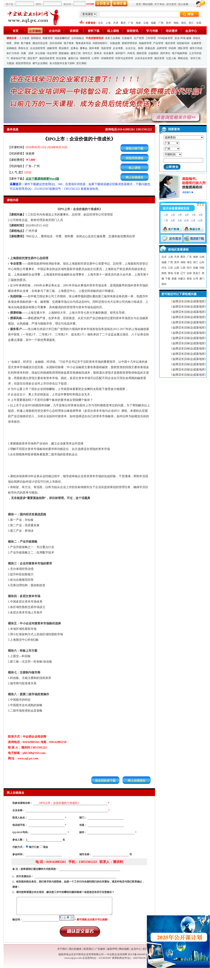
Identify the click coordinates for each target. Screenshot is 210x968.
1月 (166, 214)
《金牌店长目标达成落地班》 (189, 301)
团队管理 (183, 48)
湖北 (183, 22)
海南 (138, 22)
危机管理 (106, 48)
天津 (115, 22)
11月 (193, 220)
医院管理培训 (23, 63)
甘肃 (176, 273)
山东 (201, 262)
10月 (186, 220)
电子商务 (69, 43)
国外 (164, 284)
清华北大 (87, 53)
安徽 (195, 267)
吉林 (189, 273)
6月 (201, 214)
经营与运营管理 (124, 58)
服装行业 (73, 58)
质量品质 (150, 48)
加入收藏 (183, 4)
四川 (189, 267)
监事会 (74, 48)
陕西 (164, 273)
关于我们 (62, 948)
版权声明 (112, 948)
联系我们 (88, 948)
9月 (180, 220)
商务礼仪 (23, 48)
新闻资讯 (132, 30)
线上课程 (113, 30)
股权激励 (64, 53)
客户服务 (26, 43)
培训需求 (171, 30)
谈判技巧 (120, 53)
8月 (173, 220)
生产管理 (139, 38)
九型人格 (171, 58)
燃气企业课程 (40, 63)
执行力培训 (13, 53)
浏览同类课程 (134, 158)
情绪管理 (85, 58)
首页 (138, 4)
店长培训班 (56, 43)
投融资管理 (145, 43)
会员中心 (191, 30)
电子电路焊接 (179, 53)
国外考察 (94, 48)
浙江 (191, 22)
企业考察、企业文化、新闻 (128, 48)
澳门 (201, 278)
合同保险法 (77, 38)
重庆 (123, 22)
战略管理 (52, 48)
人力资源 (24, 38)
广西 (160, 22)
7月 (166, 220)
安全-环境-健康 (183, 38)
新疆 (174, 278)
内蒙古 (181, 278)
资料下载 (93, 30)
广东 (130, 22)
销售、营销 (13, 43)
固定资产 (32, 58)
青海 (170, 273)
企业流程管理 (37, 48)
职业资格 (61, 58)
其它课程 (81, 63)
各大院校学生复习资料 (62, 63)
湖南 (176, 22)
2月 (173, 214)
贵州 (168, 22)
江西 (182, 267)
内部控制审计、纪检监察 (106, 43)
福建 (153, 22)
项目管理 (170, 43)
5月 (194, 214)
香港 (189, 278)
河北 (164, 267)
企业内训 (54, 30)
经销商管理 (107, 58)
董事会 (83, 48)
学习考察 (152, 30)
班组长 (197, 38)
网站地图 (148, 4)
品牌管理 (162, 48)
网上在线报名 (134, 177)
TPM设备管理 (165, 38)
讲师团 (74, 30)
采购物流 (12, 48)
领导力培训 (196, 48)
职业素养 (109, 53)
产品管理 (158, 43)
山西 (176, 267)
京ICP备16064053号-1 (139, 954)
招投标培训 (183, 43)
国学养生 (165, 53)
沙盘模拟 (153, 53)
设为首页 (171, 4)
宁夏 (167, 278)
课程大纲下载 (134, 148)
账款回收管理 (47, 58)
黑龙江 (197, 273)
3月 (180, 214)
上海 (108, 22)
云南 (145, 22)
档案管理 (48, 38)
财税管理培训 (129, 43)
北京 (100, 22)
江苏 (170, 267)
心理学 (95, 58)
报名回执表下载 (105, 780)
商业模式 (64, 48)
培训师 (172, 48)
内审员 (131, 53)
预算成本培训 (83, 43)
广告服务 (100, 948)
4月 (187, 214)
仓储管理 (196, 43)
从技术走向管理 (144, 58)
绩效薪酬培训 (62, 38)
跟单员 (98, 53)
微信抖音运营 (40, 43)
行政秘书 (127, 38)
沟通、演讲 (27, 53)
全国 (198, 22)
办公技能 (40, 53)
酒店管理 (159, 58)
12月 (200, 220)
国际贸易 (142, 53)
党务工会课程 (112, 38)
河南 (201, 267)
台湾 (195, 278)
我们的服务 (75, 948)
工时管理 (151, 38)
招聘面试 (36, 38)
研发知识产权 (18, 58)
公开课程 (35, 31)
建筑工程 (76, 53)
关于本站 (159, 4)
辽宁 (182, 273)
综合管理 (52, 53)
